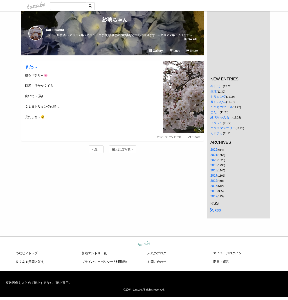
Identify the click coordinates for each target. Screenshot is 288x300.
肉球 (213, 91)
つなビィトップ (27, 253)
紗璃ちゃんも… (221, 117)
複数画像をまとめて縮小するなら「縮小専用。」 (40, 282)
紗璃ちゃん (112, 20)
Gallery (156, 50)
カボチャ (216, 133)
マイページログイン (227, 253)
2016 (213, 180)
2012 (213, 196)
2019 (213, 165)
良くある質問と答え (30, 262)
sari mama (55, 30)
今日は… (216, 86)
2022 (213, 149)
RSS (215, 210)
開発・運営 (221, 262)
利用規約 (122, 262)
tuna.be (144, 244)
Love (174, 50)
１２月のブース (221, 107)
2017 (213, 175)
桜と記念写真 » (122, 149)
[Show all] (190, 38)
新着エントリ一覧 (94, 253)
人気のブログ (156, 253)
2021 (213, 155)
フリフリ (216, 123)
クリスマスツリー (223, 128)
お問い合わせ (156, 262)
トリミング (218, 96)
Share (192, 50)
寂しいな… (218, 102)
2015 (213, 186)
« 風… (96, 149)
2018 (213, 170)
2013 (213, 191)
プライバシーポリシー (97, 262)
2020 (213, 160)
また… (31, 66)
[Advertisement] (112, 166)
